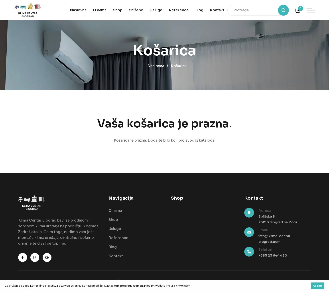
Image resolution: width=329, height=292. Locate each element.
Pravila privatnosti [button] (178, 286)
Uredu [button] (317, 285)
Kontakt (217, 10)
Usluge (156, 10)
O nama (99, 10)
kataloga (207, 140)
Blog (199, 10)
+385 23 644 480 (272, 255)
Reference (179, 10)
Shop (117, 10)
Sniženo (136, 10)
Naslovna (78, 10)
